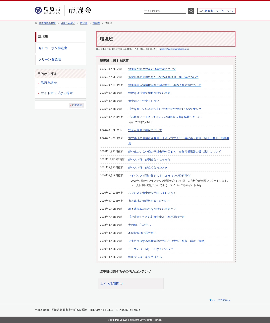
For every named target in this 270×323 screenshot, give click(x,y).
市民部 (83, 23)
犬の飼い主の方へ (139, 225)
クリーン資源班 (49, 59)
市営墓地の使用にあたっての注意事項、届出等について (163, 77)
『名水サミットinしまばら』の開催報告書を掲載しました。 (166, 117)
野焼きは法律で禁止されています (149, 92)
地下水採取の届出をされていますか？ (152, 208)
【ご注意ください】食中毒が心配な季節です (156, 216)
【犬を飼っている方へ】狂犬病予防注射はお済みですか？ (164, 109)
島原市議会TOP (47, 23)
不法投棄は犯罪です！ (142, 233)
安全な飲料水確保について (145, 130)
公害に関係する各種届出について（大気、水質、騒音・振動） (167, 241)
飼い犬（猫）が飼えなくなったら (149, 159)
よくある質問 (109, 283)
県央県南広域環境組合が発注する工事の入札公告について (164, 85)
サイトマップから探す (57, 93)
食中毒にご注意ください (143, 101)
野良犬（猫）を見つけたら (145, 257)
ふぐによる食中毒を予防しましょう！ (152, 192)
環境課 (96, 23)
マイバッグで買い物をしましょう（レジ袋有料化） (160, 175)
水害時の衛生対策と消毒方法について (152, 69)
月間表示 (77, 105)
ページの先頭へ (221, 300)
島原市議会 (49, 82)
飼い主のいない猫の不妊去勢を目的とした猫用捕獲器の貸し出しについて (174, 151)
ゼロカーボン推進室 (52, 48)
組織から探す (68, 23)
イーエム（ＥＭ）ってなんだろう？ (150, 249)
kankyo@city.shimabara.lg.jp (174, 49)
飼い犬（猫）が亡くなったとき (148, 167)
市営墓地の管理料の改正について (149, 200)
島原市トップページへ (219, 10)
